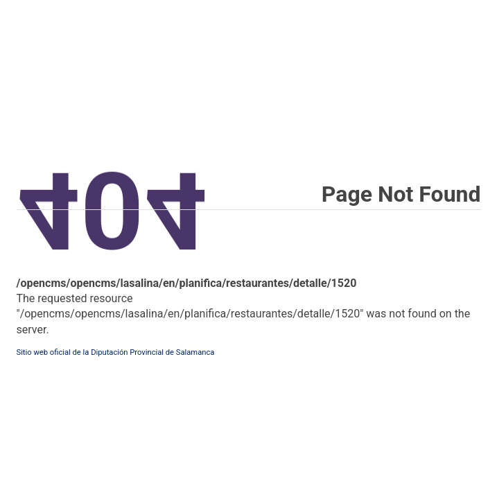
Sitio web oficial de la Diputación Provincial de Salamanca (116, 352)
